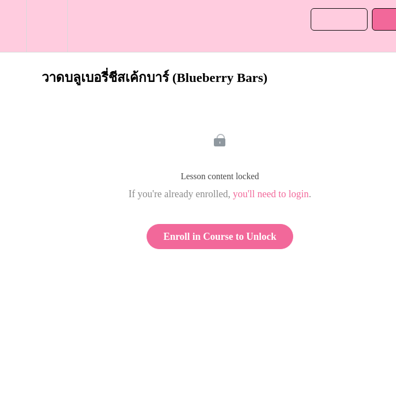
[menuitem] (46, 26)
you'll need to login (271, 193)
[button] (13, 26)
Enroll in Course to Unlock (220, 236)
